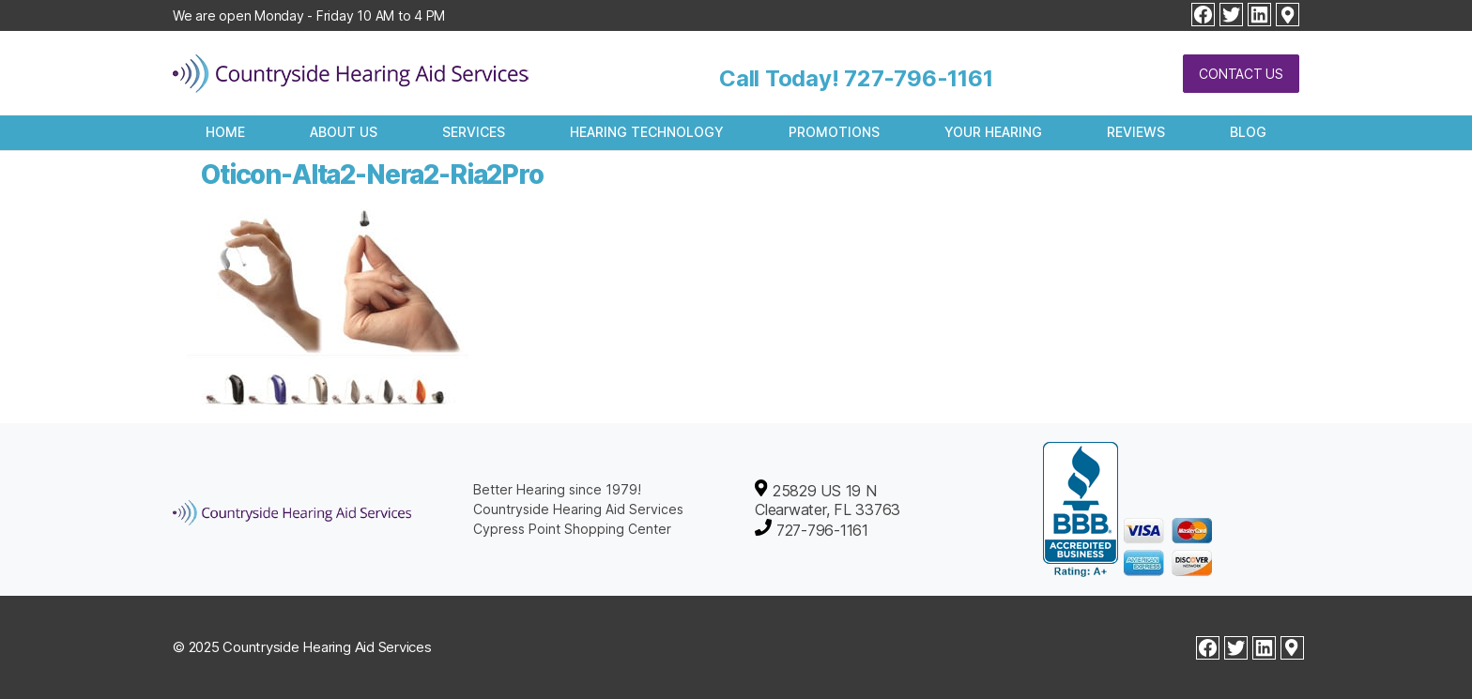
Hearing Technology (647, 132)
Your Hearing (993, 132)
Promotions (834, 132)
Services (473, 132)
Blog (1248, 132)
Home (225, 132)
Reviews (1136, 132)
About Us (343, 132)
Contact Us (1241, 74)
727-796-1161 (918, 78)
